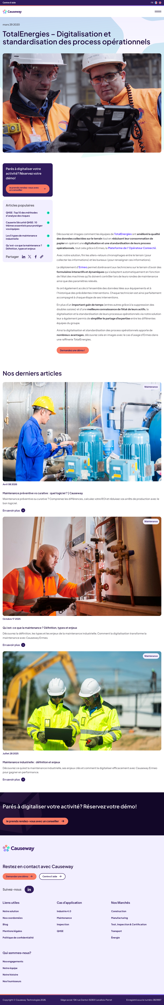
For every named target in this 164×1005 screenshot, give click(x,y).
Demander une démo (19, 876)
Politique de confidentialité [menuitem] (18, 937)
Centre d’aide (52, 876)
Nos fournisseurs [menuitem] (12, 981)
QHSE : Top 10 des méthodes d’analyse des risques (22, 214)
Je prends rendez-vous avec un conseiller (27, 188)
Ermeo (83, 267)
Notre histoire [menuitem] (10, 974)
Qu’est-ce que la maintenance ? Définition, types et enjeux (24, 247)
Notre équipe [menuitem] (10, 967)
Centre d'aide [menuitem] (9, 2)
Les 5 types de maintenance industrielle (21, 237)
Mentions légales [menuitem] (12, 930)
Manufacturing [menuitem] (119, 917)
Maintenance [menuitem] (64, 917)
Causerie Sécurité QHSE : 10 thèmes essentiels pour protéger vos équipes (24, 225)
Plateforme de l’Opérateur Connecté (132, 248)
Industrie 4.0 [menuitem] (64, 911)
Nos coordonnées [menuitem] (12, 917)
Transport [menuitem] (116, 930)
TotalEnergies (123, 234)
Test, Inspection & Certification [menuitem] (128, 924)
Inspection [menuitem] (63, 924)
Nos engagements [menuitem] (13, 961)
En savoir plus (11, 510)
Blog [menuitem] (5, 924)
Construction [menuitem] (118, 911)
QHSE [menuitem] (60, 930)
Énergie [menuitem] (115, 937)
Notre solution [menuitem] (11, 911)
